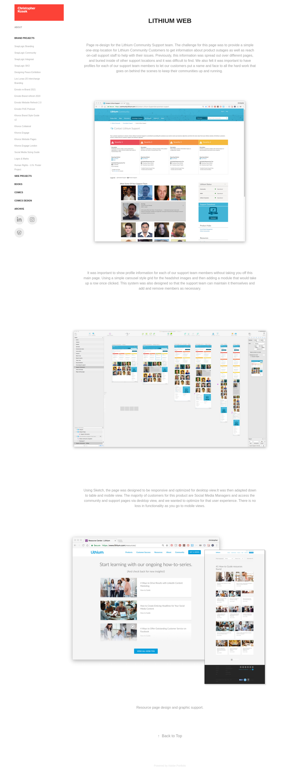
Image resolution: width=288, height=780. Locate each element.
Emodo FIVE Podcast (24, 109)
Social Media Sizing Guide (27, 152)
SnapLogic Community (25, 53)
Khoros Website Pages (25, 139)
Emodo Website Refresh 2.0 (27, 102)
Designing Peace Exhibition (27, 72)
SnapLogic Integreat (24, 59)
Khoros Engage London (25, 146)
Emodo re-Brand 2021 (25, 89)
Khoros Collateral (22, 126)
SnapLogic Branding (24, 46)
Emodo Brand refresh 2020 (27, 96)
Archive (19, 209)
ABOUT (18, 27)
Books (18, 184)
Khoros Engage (21, 133)
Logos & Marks (21, 159)
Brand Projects (24, 38)
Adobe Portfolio (177, 765)
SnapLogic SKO (22, 66)
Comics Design (23, 200)
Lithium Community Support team (147, 45)
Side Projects (23, 176)
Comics (18, 192)
